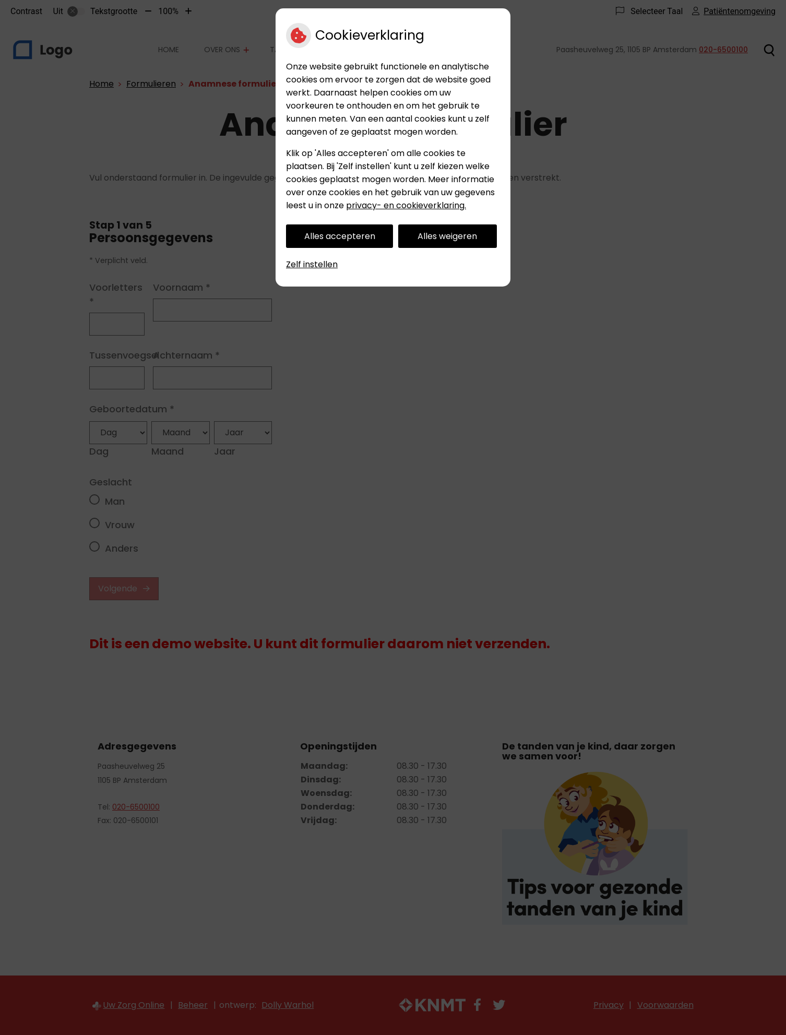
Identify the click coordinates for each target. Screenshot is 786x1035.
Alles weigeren (447, 236)
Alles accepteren (339, 236)
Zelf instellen (312, 264)
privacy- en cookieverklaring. (406, 205)
